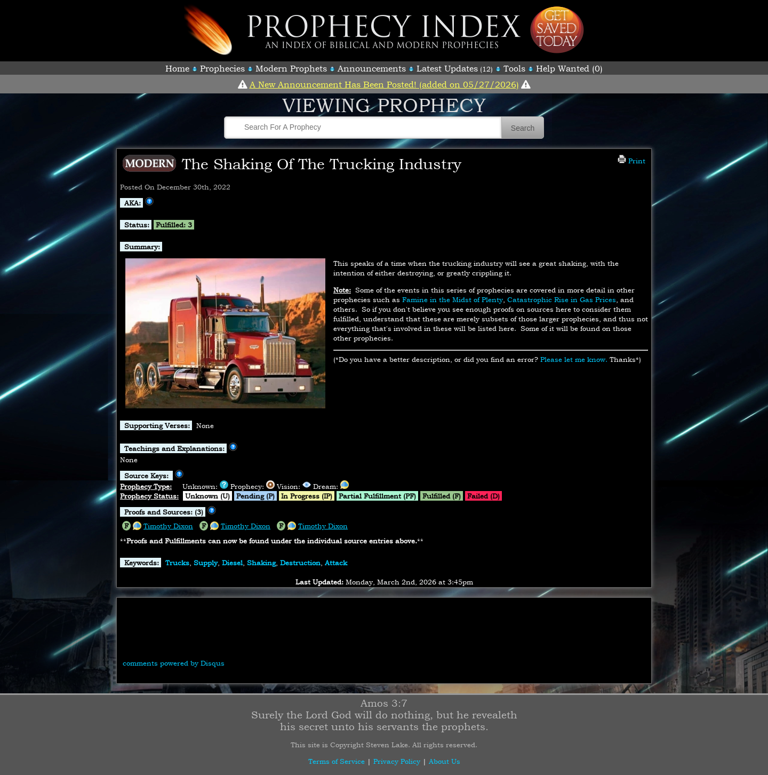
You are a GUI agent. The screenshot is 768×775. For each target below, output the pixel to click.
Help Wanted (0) (569, 68)
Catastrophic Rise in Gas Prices (561, 299)
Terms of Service (336, 761)
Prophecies (222, 68)
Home (177, 68)
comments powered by (174, 663)
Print (631, 160)
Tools (514, 68)
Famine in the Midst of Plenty (452, 299)
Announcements (372, 68)
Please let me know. (573, 359)
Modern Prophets (291, 68)
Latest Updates (447, 68)
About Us (444, 761)
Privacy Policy (396, 761)
